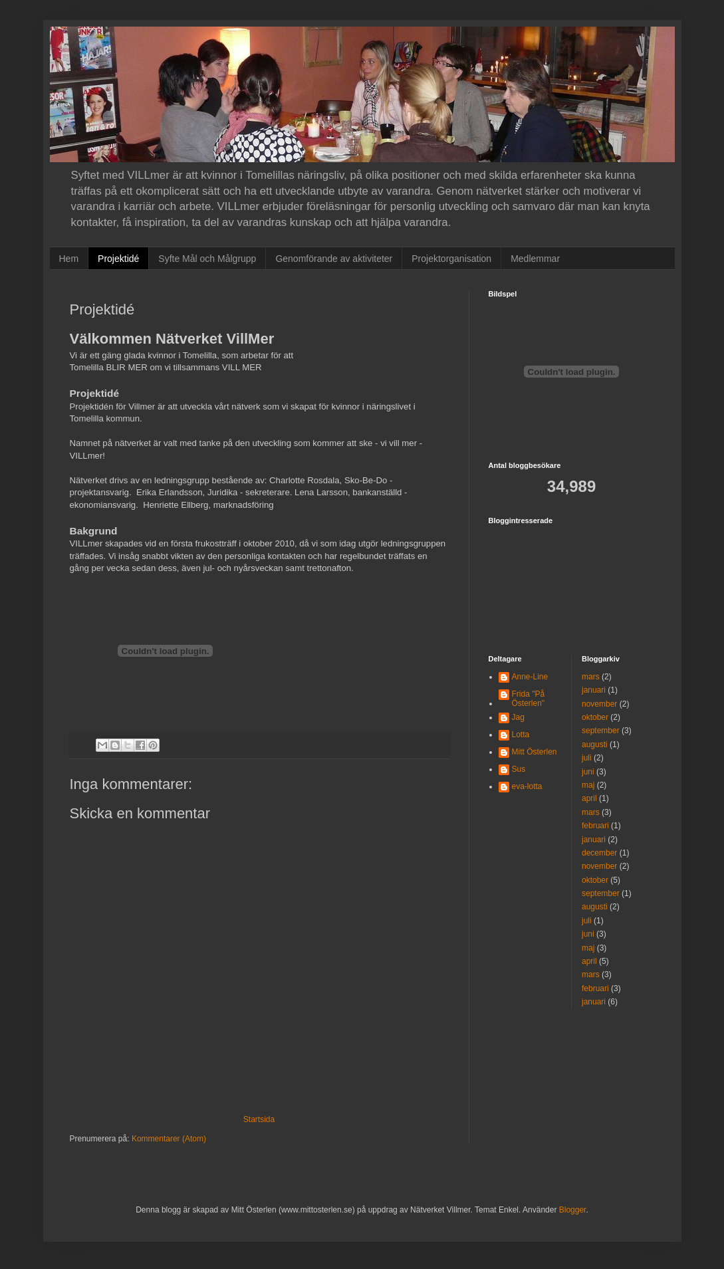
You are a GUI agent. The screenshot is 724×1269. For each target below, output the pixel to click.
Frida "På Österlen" (528, 698)
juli (587, 757)
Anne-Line (530, 676)
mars (591, 676)
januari (594, 690)
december (599, 853)
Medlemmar (535, 258)
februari (595, 825)
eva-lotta (527, 786)
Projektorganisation (451, 258)
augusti (595, 744)
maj (588, 785)
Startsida (259, 1119)
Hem (69, 258)
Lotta (521, 734)
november (599, 704)
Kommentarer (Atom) (169, 1138)
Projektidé (118, 258)
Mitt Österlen (534, 751)
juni (588, 771)
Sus (519, 769)
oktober (595, 717)
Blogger (572, 1209)
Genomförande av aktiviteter (333, 258)
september (601, 730)
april (589, 798)
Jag (518, 717)
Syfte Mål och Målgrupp (207, 258)
